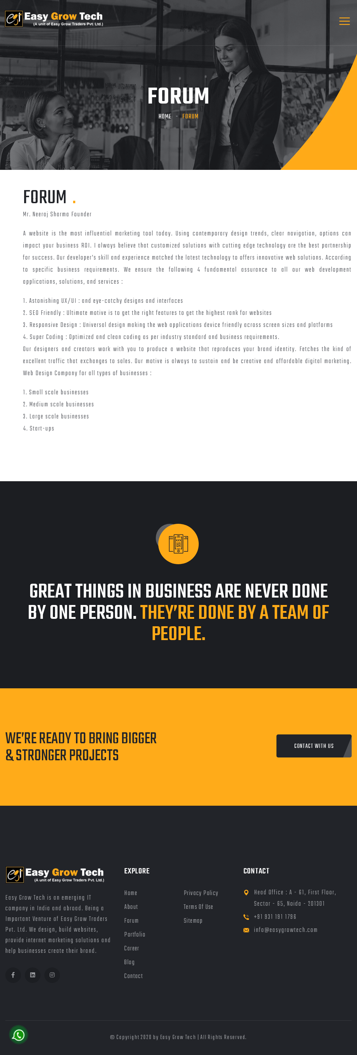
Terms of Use (199, 907)
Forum (131, 921)
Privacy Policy (201, 893)
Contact (133, 976)
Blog (129, 962)
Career (131, 949)
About (131, 907)
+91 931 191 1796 (275, 917)
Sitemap (193, 921)
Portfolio (134, 935)
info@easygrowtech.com (286, 930)
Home (165, 117)
